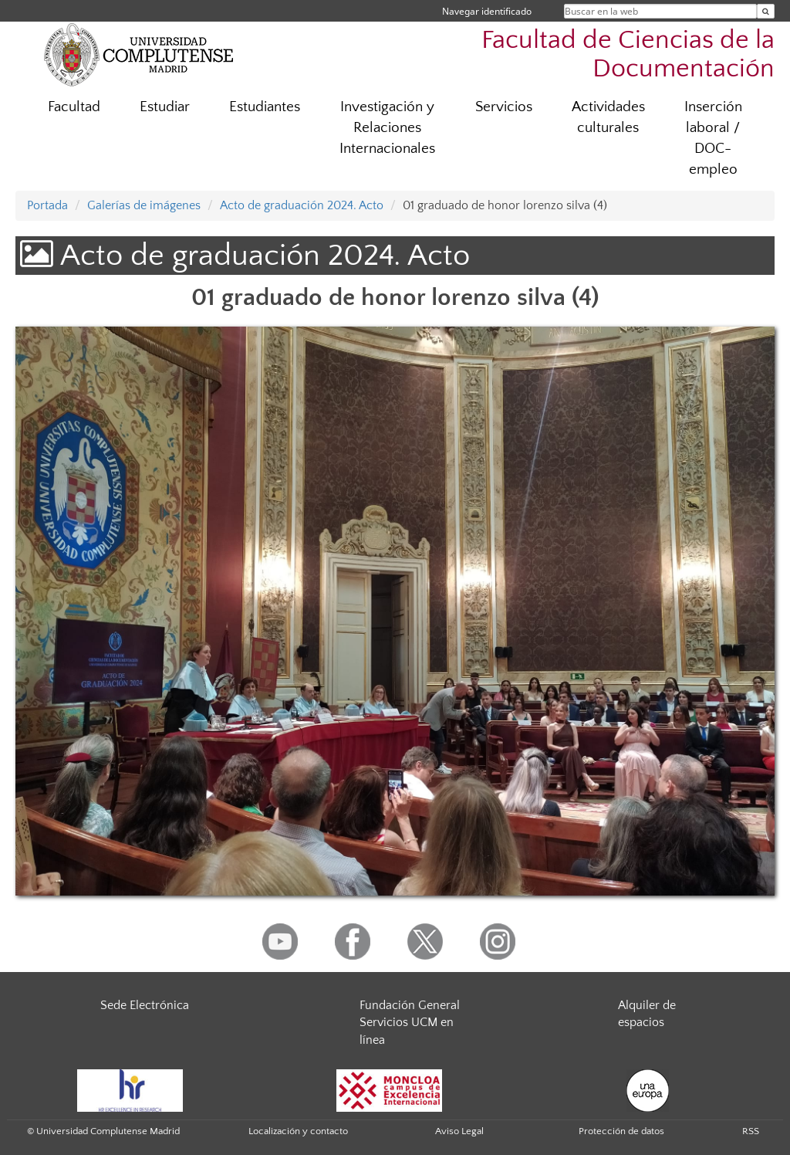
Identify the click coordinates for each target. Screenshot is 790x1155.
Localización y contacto (298, 1131)
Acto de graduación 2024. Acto (301, 205)
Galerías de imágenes (144, 205)
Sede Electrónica (144, 1005)
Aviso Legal (459, 1131)
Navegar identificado (487, 11)
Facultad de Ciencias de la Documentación (628, 54)
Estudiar (165, 107)
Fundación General (410, 1005)
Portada (47, 205)
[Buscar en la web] (766, 11)
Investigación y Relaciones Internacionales (387, 128)
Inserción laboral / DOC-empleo (713, 138)
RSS (750, 1131)
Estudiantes (264, 107)
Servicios (503, 107)
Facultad (74, 107)
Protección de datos (621, 1131)
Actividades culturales (608, 117)
